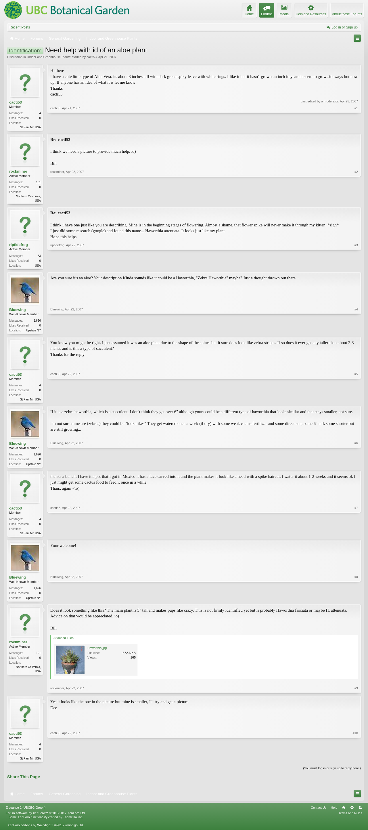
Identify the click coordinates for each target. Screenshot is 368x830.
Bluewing (17, 311)
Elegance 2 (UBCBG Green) (25, 812)
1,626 (37, 322)
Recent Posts (19, 27)
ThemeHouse (72, 822)
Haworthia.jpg (97, 652)
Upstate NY (33, 332)
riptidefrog (18, 246)
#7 (356, 536)
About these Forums (347, 14)
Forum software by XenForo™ (46, 818)
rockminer (18, 172)
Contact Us (318, 812)
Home (344, 813)
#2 (356, 200)
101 (38, 183)
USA (38, 266)
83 (39, 257)
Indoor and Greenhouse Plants (48, 57)
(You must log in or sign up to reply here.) (332, 773)
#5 (356, 401)
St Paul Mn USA (30, 127)
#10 (355, 762)
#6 (356, 466)
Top (352, 813)
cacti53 (92, 57)
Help (334, 812)
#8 (356, 601)
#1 (356, 126)
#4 (356, 331)
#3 (356, 266)
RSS (360, 813)
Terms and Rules (350, 818)
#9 (356, 692)
